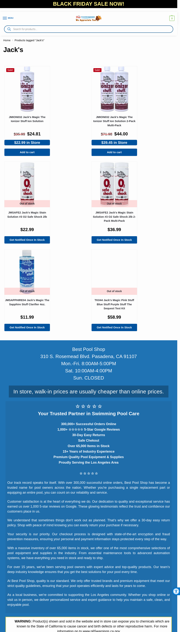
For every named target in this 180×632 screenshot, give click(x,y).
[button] (176, 591)
